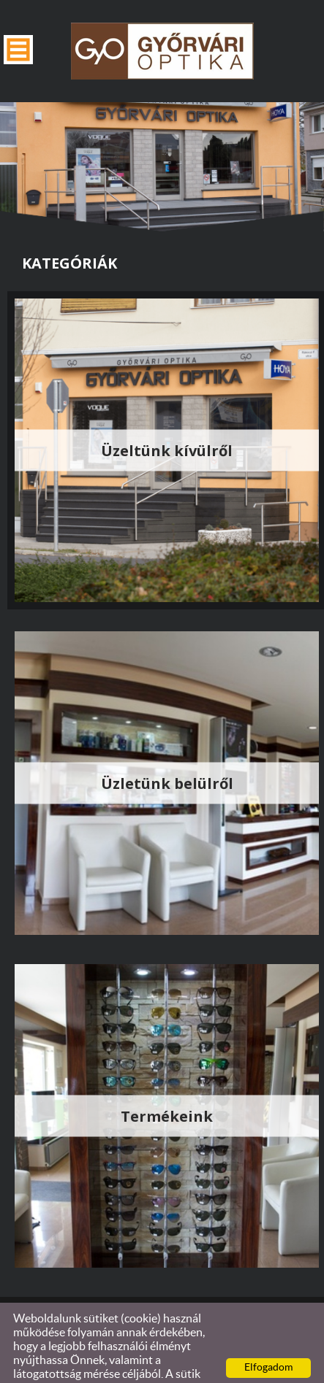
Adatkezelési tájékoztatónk (81, 1366)
